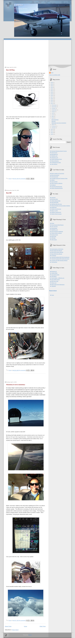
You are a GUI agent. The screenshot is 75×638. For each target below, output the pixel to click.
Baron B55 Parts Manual (56, 250)
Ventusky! (53, 197)
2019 (52, 93)
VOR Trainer (54, 239)
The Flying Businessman (56, 186)
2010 (52, 132)
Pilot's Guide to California (56, 183)
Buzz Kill (8, 193)
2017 (52, 97)
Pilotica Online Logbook (56, 233)
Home (25, 626)
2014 (52, 101)
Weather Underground (56, 212)
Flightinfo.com (54, 155)
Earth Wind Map (54, 202)
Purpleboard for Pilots (56, 162)
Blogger (30, 634)
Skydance (53, 185)
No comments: (22, 178)
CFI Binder (53, 255)
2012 (52, 129)
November (54, 106)
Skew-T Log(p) (54, 210)
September (54, 109)
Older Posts (43, 626)
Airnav (52, 223)
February (54, 126)
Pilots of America (55, 160)
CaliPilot (18, 5)
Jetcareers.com (54, 157)
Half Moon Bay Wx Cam (56, 204)
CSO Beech (53, 276)
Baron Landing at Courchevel (57, 173)
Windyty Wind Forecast (56, 213)
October (54, 108)
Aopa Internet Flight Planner (57, 224)
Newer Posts (8, 626)
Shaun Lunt (53, 282)
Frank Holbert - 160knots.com (57, 278)
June (53, 114)
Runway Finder (54, 234)
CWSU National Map (55, 200)
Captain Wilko (54, 273)
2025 (52, 84)
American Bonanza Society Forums (59, 151)
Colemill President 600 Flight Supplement (60, 257)
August (53, 111)
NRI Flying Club (54, 281)
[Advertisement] (37, 52)
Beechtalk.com (54, 154)
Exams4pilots (54, 228)
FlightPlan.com (54, 229)
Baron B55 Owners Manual (57, 252)
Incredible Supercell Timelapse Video (59, 178)
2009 (52, 134)
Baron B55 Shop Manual (56, 253)
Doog (52, 72)
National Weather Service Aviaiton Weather (60, 205)
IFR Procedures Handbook (57, 231)
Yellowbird (53, 286)
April (53, 118)
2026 (52, 82)
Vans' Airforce (54, 164)
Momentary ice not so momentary (15, 384)
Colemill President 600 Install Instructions (60, 258)
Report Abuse (53, 290)
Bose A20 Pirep (10, 70)
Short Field (53, 236)
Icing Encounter (54, 176)
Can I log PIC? (54, 226)
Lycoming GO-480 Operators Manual (59, 260)
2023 (52, 87)
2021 (52, 90)
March (53, 124)
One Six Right (54, 181)
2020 (52, 92)
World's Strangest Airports (57, 188)
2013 (52, 103)
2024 (52, 85)
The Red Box (54, 262)
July (53, 113)
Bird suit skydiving (55, 175)
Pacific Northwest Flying (56, 159)
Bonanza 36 (54, 271)
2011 (52, 130)
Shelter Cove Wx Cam (56, 209)
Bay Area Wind (54, 199)
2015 (52, 100)
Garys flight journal (55, 279)
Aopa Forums (54, 152)
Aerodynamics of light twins (57, 249)
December (54, 105)
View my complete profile (54, 74)
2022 (52, 89)
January (54, 127)
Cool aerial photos (55, 274)
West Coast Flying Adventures (57, 284)
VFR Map (53, 237)
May (53, 116)
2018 (52, 95)
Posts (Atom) (15, 629)
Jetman (53, 180)
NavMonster (54, 207)
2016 (52, 98)
